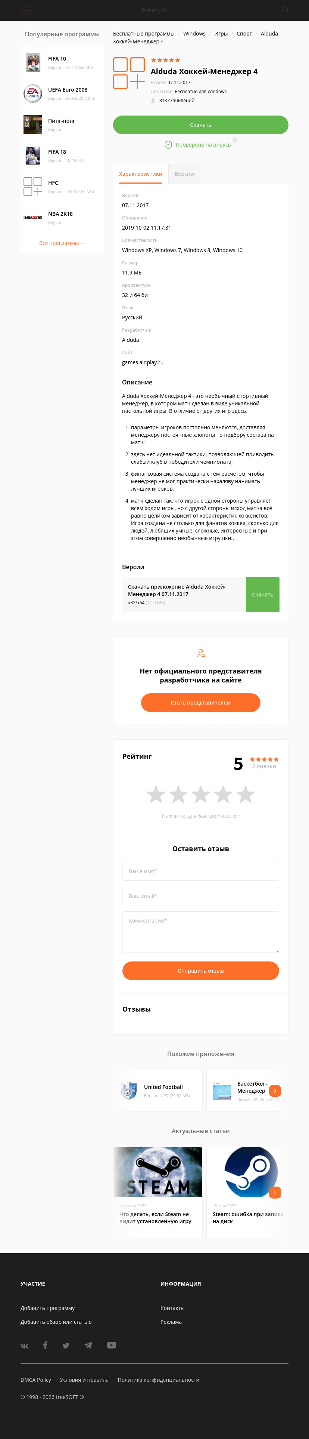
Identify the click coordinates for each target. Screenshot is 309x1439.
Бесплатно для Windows (201, 91)
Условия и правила (84, 1379)
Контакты (172, 1307)
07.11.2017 (170, 82)
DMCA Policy (36, 1379)
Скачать (201, 124)
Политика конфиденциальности (158, 1379)
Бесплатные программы (144, 33)
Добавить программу (48, 1307)
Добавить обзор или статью (56, 1321)
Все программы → (62, 242)
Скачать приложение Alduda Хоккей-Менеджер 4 (176, 590)
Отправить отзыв (201, 970)
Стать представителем (201, 702)
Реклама (171, 1321)
